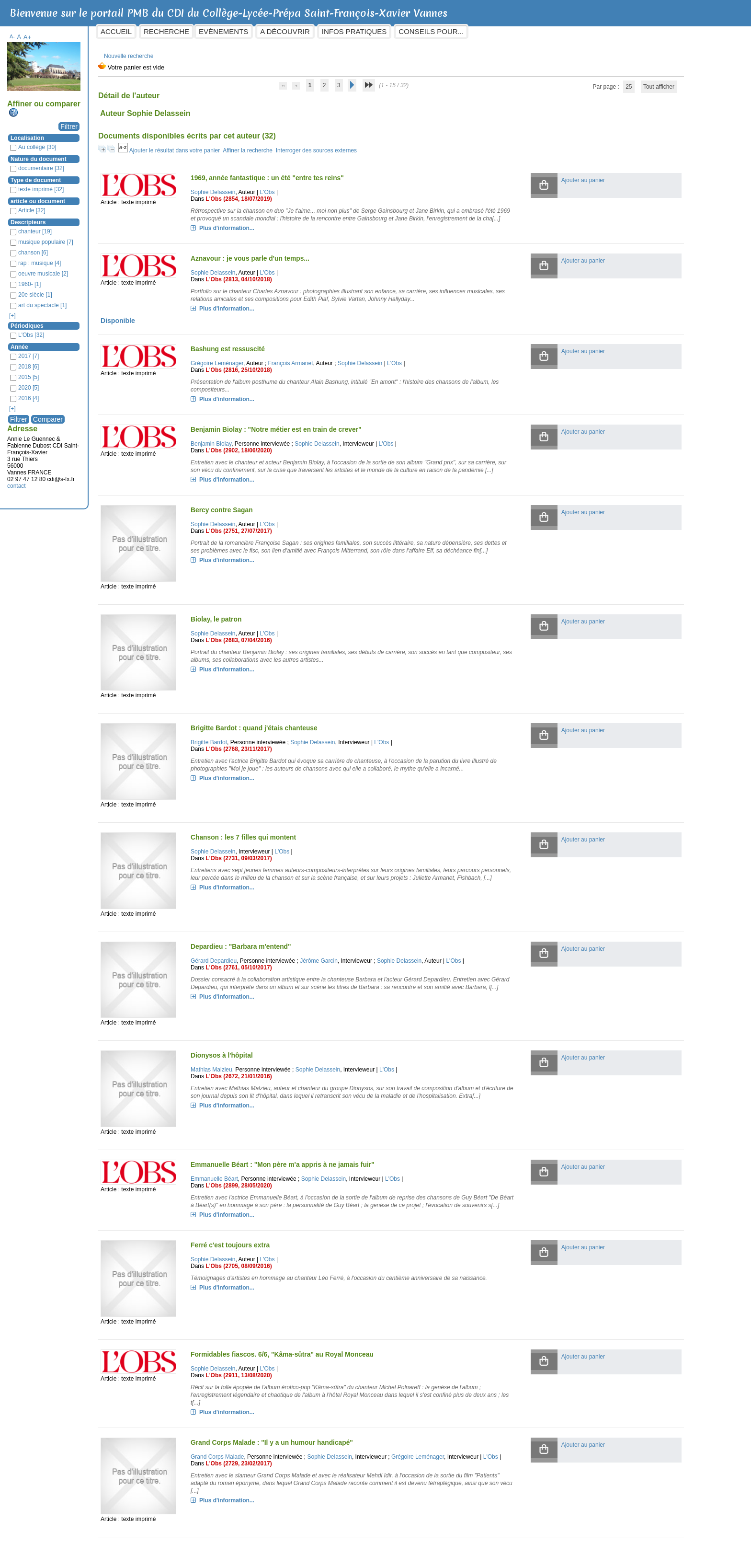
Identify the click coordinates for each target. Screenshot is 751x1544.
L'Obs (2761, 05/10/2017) (297, 929)
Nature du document (116, 154)
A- (89, 32)
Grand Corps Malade (275, 1374)
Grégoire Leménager (275, 373)
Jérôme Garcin (378, 916)
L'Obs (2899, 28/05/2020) (297, 1111)
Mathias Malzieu (270, 1011)
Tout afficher (615, 82)
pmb (647, 1535)
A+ (105, 32)
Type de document (113, 175)
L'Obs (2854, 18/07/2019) (297, 194)
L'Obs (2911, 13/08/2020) (297, 1293)
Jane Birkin (263, 1469)
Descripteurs (105, 217)
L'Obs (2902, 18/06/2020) (297, 461)
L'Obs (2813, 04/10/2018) (297, 282)
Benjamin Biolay (269, 454)
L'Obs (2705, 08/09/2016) (297, 1199)
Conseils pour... (508, 31)
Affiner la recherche (325, 145)
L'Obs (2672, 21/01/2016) (297, 1017)
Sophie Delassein (271, 187)
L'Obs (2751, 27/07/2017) (297, 549)
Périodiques (104, 321)
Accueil (193, 31)
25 (585, 82)
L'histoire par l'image (462, 1535)
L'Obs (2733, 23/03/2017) (297, 1476)
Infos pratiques (431, 31)
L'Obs (326, 187)
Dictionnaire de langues (604, 1535)
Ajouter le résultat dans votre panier (251, 145)
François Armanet (349, 373)
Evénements (301, 31)
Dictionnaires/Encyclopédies (531, 1535)
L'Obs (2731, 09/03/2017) (297, 829)
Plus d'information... (285, 231)
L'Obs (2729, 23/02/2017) (297, 1387)
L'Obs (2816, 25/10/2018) (297, 380)
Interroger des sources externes (393, 145)
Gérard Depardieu (272, 916)
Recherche (244, 31)
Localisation (105, 133)
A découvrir (362, 31)
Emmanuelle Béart (272, 1104)
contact (94, 481)
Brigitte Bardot (267, 729)
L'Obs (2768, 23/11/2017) (297, 736)
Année (97, 342)
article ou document (115, 196)
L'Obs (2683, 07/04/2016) (297, 642)
